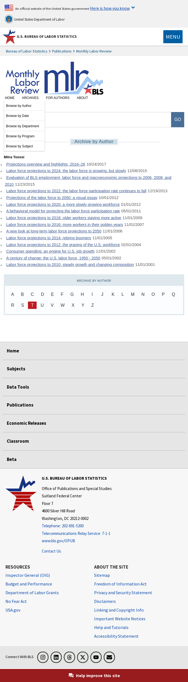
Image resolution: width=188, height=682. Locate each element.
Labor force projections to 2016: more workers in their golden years (64, 224)
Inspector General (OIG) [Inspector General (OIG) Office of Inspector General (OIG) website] (27, 575)
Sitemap (102, 575)
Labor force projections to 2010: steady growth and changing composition (70, 264)
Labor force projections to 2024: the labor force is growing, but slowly (66, 171)
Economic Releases (26, 423)
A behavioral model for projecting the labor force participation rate (63, 211)
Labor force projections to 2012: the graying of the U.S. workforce (63, 245)
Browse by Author (18, 106)
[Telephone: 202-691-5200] (77, 526)
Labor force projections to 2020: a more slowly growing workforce (63, 204)
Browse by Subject (19, 146)
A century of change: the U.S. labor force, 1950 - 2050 (53, 258)
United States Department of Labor (35, 19)
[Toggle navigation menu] (173, 36)
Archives (30, 98)
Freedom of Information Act (120, 584)
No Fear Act (16, 601)
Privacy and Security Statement (123, 592)
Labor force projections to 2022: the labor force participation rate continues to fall (76, 191)
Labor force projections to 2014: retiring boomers (48, 238)
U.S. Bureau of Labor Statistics (47, 36)
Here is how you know (110, 8)
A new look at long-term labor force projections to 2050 (53, 231)
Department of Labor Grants (32, 592)
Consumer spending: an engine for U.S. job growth (50, 251)
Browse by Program (20, 136)
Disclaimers (105, 601)
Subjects (16, 369)
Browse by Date (17, 116)
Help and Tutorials (111, 627)
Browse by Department (22, 126)
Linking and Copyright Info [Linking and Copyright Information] (119, 610)
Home (10, 98)
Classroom (18, 441)
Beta (12, 459)
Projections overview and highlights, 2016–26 (45, 164)
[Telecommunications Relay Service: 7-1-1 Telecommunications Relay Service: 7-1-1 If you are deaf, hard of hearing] (77, 534)
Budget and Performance (28, 584)
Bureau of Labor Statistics (26, 51)
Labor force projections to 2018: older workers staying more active (63, 218)
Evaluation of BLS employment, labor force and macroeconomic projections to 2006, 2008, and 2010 (88, 181)
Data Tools (18, 387)
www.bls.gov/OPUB (58, 540)
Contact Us (51, 551)
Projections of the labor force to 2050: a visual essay (51, 198)
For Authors (57, 98)
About (82, 98)
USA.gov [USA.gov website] (12, 610)
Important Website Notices (119, 618)
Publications (62, 51)
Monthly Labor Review (93, 51)
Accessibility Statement (116, 636)
